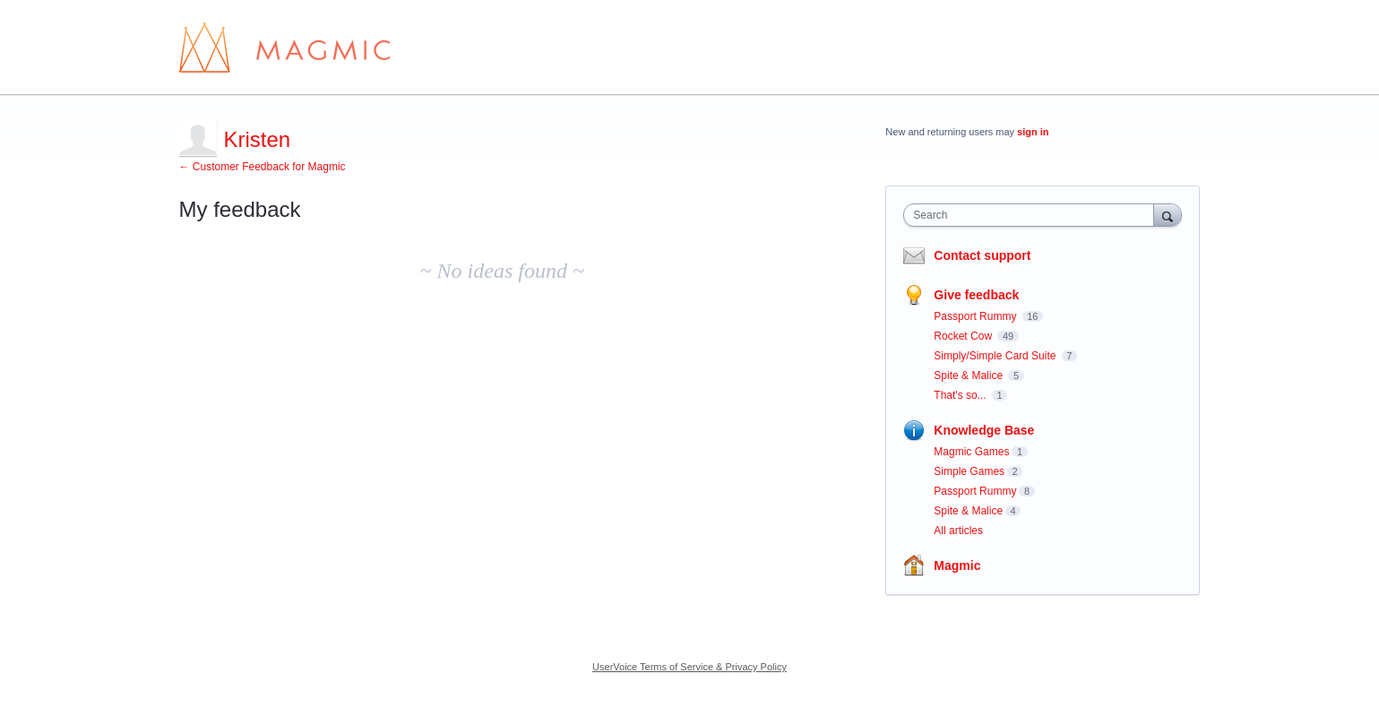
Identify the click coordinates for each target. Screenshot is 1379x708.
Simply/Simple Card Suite (996, 356)
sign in (1032, 131)
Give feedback (976, 295)
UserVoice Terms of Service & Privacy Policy (689, 666)
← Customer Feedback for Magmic (262, 166)
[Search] (1167, 214)
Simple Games (969, 471)
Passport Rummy (976, 316)
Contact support (982, 255)
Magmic (957, 565)
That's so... (961, 395)
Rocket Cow (964, 336)
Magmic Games (971, 451)
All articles (958, 530)
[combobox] (1032, 215)
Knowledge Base (984, 430)
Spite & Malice (969, 375)
